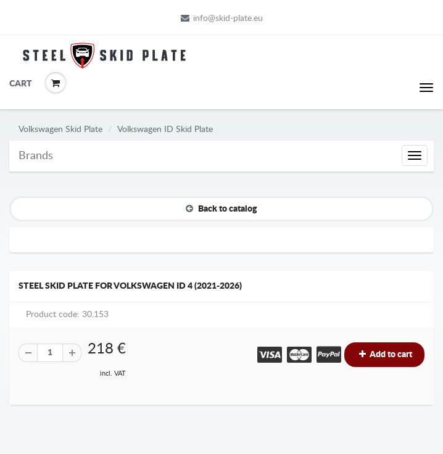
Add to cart (384, 354)
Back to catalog (221, 208)
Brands (36, 156)
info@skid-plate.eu (222, 18)
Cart (18, 84)
